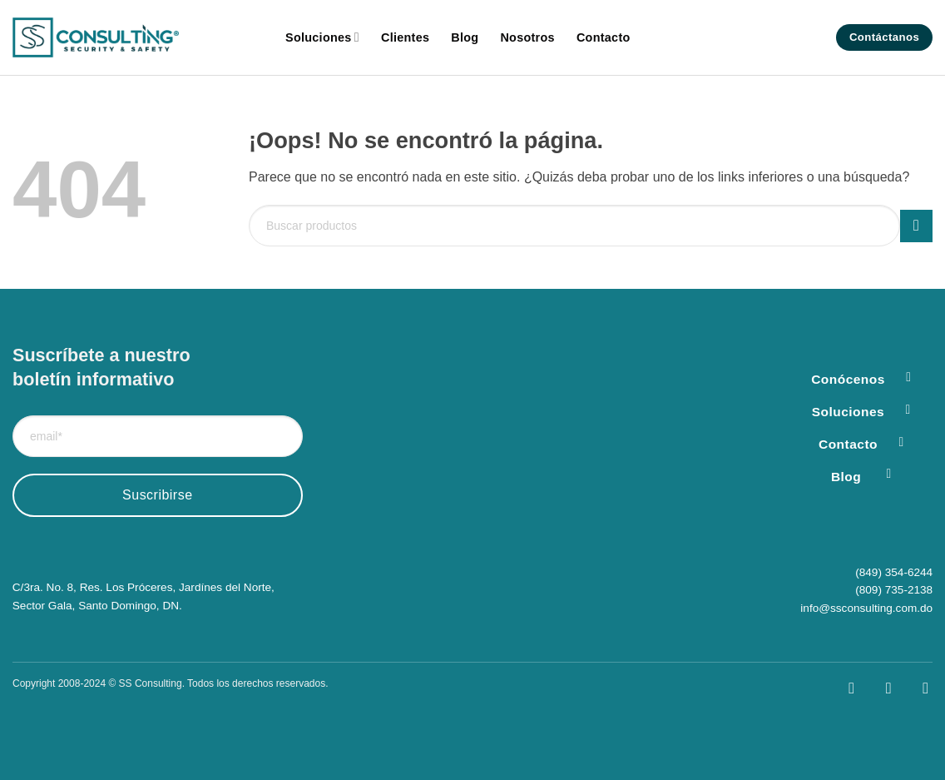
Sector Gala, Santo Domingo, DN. (97, 605)
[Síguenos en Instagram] (877, 688)
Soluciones (322, 37)
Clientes (405, 37)
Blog (464, 37)
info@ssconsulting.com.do (866, 608)
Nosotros (527, 37)
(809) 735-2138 (894, 590)
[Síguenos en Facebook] (839, 688)
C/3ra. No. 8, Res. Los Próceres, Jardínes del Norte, (143, 587)
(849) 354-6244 (894, 572)
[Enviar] (916, 226)
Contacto (603, 37)
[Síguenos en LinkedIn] (913, 688)
